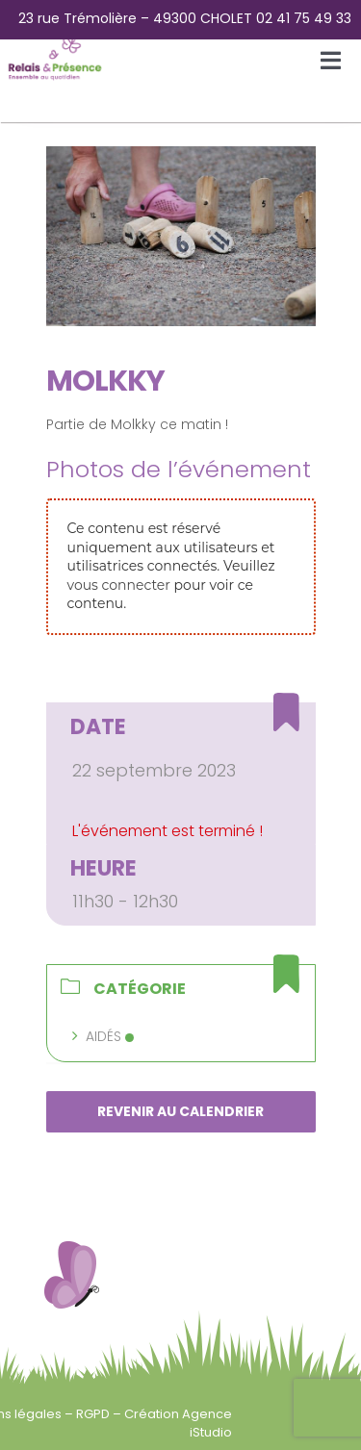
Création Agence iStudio (178, 1422)
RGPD (94, 1414)
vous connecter (118, 585)
